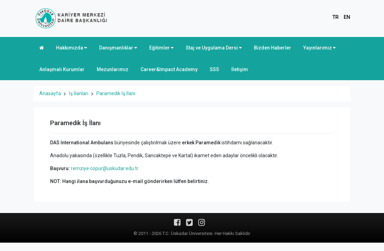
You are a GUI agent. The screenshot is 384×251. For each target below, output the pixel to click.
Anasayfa (50, 93)
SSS (214, 69)
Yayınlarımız (319, 48)
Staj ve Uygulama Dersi (214, 48)
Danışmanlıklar (118, 48)
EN (347, 17)
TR (335, 17)
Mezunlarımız (112, 69)
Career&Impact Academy (169, 69)
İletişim (239, 69)
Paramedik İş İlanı (115, 93)
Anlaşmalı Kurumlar (62, 69)
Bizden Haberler (272, 48)
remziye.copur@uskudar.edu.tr (104, 168)
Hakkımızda (71, 48)
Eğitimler (161, 48)
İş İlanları (78, 93)
